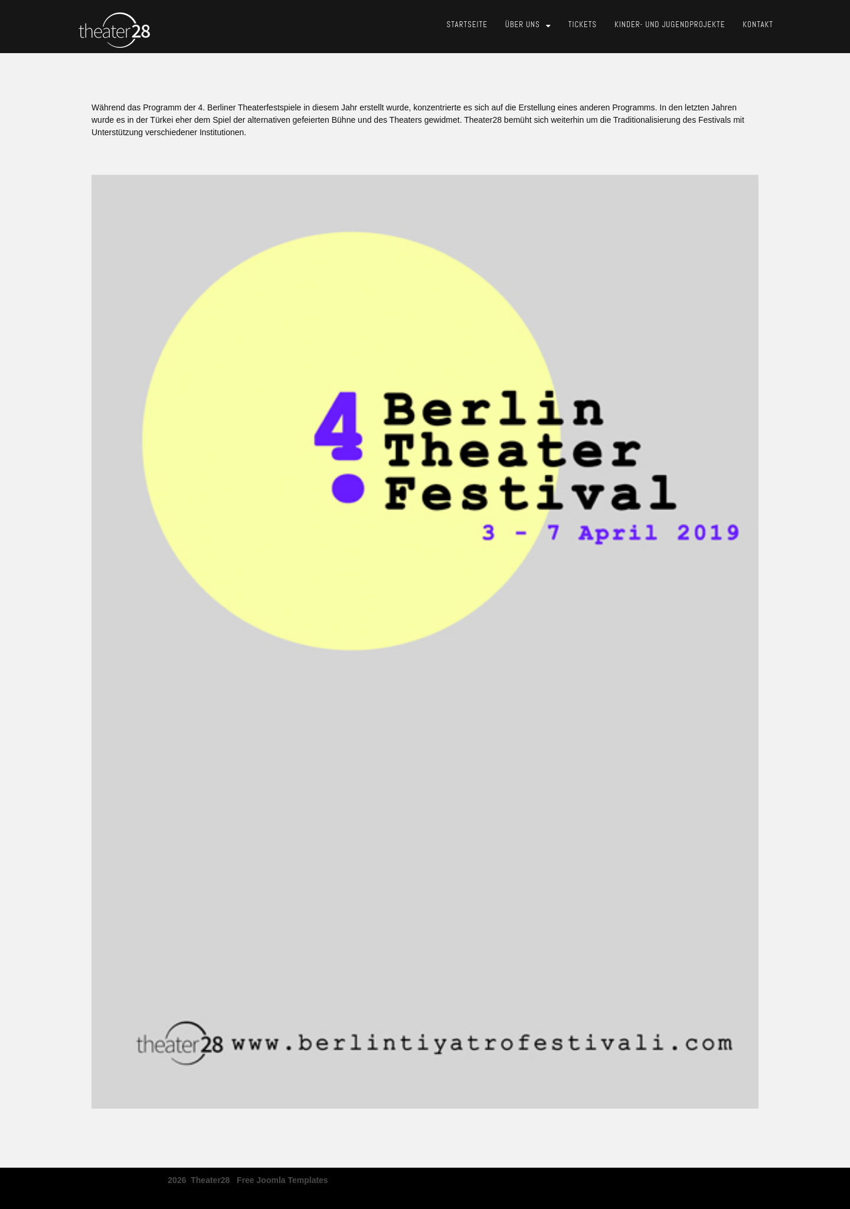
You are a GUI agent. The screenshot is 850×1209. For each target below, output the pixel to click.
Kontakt (758, 24)
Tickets (582, 24)
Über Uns (522, 24)
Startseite (467, 24)
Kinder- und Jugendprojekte (669, 24)
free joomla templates (282, 1176)
